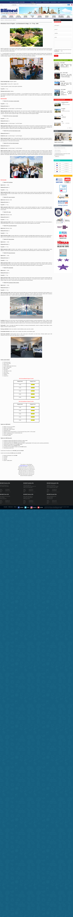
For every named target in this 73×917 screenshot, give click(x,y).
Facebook (69, 4)
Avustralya (64, 117)
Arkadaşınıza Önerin (46, 2)
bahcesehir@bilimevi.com (56, 491)
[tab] (57, 22)
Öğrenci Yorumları (38, 2)
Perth (63, 123)
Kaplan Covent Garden (58, 142)
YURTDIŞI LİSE (33, 17)
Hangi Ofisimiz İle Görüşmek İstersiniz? (63, 49)
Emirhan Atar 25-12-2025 (59, 89)
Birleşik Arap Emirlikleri (66, 104)
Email (56, 29)
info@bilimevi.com (8, 491)
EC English (63, 108)
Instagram (71, 4)
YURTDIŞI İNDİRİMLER (11, 17)
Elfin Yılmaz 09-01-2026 (59, 81)
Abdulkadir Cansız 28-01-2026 (61, 72)
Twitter (67, 4)
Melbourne (64, 116)
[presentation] (57, 22)
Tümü (71, 60)
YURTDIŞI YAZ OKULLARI (18, 17)
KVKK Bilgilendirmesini (58, 53)
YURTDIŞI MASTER (47, 17)
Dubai (63, 103)
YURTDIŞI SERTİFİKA (25, 17)
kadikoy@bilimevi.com (32, 491)
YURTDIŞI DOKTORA (54, 17)
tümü (71, 99)
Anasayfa (5, 506)
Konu (56, 37)
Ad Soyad (57, 25)
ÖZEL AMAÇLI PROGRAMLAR (61, 17)
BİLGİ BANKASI (68, 17)
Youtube (70, 4)
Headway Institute (64, 102)
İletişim (59, 2)
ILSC (62, 115)
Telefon (56, 33)
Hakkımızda (32, 2)
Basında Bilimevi (53, 2)
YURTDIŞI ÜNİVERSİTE (39, 17)
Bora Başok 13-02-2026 (59, 62)
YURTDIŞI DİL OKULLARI (4, 17)
